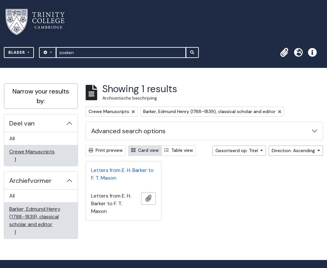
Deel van (22, 123)
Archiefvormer (30, 180)
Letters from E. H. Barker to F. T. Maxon (122, 174)
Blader (17, 52)
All (12, 138)
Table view (178, 150)
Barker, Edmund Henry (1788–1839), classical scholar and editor (34, 220)
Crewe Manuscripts (32, 155)
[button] (284, 52)
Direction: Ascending (294, 150)
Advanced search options (128, 131)
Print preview (106, 150)
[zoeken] (121, 52)
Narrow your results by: (40, 96)
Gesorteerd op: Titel (237, 150)
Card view (145, 150)
